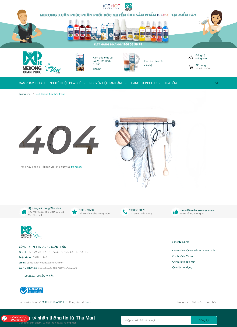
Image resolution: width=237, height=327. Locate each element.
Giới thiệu (197, 302)
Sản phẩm (211, 302)
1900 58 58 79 (137, 210)
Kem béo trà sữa (154, 61)
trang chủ (77, 166)
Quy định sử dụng (182, 267)
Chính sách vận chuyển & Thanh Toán (193, 250)
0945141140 (40, 257)
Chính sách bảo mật (183, 261)
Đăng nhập (202, 58)
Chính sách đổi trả (182, 256)
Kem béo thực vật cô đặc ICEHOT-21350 (103, 61)
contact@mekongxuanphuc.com (198, 210)
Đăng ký (200, 55)
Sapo (88, 302)
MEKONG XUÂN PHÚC (39, 276)
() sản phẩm (207, 67)
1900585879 (18, 319)
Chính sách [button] (180, 242)
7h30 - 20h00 (86, 210)
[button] (126, 242)
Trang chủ (183, 302)
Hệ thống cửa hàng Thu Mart (44, 208)
